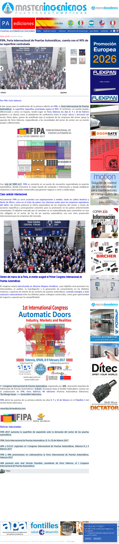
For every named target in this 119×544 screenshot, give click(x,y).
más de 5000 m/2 (13, 184)
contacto (104, 31)
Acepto (88, 539)
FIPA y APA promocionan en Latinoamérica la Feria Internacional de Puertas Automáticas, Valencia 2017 (44, 456)
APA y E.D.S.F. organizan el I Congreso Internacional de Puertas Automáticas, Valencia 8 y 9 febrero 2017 (44, 447)
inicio (39, 31)
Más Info (97, 539)
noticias (62, 31)
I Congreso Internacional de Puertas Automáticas (25, 386)
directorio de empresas (77, 31)
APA (64, 386)
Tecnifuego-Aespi (8, 394)
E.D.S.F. (38, 388)
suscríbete (94, 31)
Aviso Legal (70, 541)
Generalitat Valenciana (31, 394)
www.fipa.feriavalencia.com (13, 408)
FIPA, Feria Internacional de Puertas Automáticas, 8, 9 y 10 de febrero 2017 (34, 440)
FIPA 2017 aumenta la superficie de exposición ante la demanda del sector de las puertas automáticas (44, 433)
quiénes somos (49, 31)
